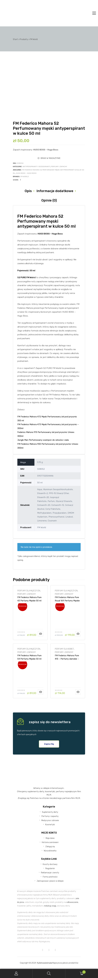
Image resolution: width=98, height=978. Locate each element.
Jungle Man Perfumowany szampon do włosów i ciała (43, 440)
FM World (24, 176)
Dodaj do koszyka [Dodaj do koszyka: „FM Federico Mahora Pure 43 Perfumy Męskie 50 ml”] (40, 633)
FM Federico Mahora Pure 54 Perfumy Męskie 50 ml (29, 657)
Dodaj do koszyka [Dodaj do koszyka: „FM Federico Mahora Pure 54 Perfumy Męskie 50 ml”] (40, 692)
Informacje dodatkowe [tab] (55, 191)
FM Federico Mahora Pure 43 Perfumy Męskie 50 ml (29, 599)
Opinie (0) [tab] (49, 200)
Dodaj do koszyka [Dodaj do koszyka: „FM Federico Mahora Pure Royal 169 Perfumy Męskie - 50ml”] (78, 633)
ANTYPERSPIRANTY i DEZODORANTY (36, 166)
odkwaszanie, (72, 902)
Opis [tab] (28, 191)
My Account (16, 973)
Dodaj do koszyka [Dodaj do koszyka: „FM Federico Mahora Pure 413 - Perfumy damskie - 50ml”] (78, 692)
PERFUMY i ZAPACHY (59, 166)
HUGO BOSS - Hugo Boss (26, 173)
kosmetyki (50, 791)
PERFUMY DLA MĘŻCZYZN (28, 591)
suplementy (33, 791)
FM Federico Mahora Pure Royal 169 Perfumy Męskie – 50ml (67, 599)
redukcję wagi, (50, 906)
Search (49, 973)
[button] (49, 744)
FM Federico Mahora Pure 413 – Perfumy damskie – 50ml (67, 657)
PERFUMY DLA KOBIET (64, 649)
